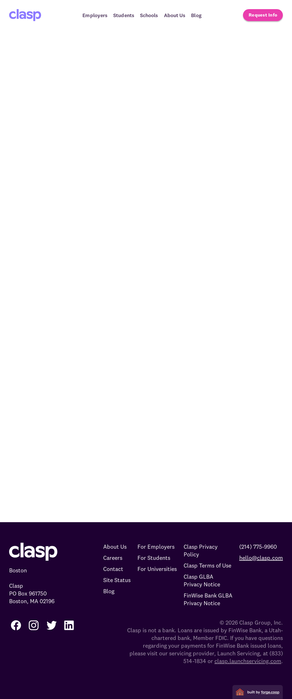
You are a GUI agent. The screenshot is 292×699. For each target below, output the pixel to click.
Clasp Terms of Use (207, 565)
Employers (95, 15)
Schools (149, 15)
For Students (153, 557)
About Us (175, 15)
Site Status (117, 579)
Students (123, 15)
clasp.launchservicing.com (247, 660)
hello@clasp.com (261, 557)
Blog (196, 15)
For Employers (156, 546)
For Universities (157, 568)
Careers (112, 557)
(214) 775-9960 (258, 546)
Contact (113, 568)
